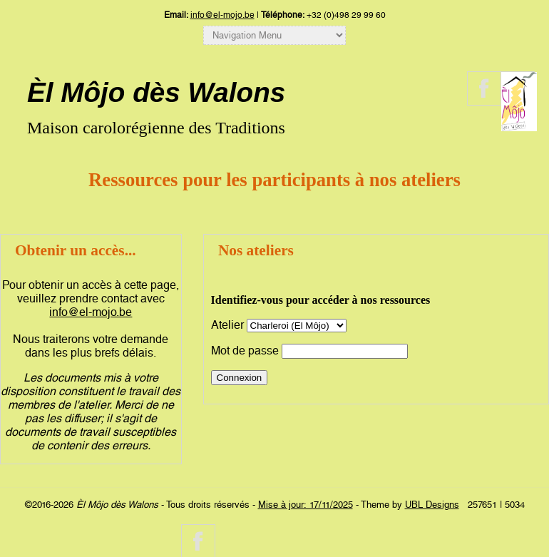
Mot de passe (245, 350)
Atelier (227, 325)
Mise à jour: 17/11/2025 (305, 504)
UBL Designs (432, 504)
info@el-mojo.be (222, 15)
